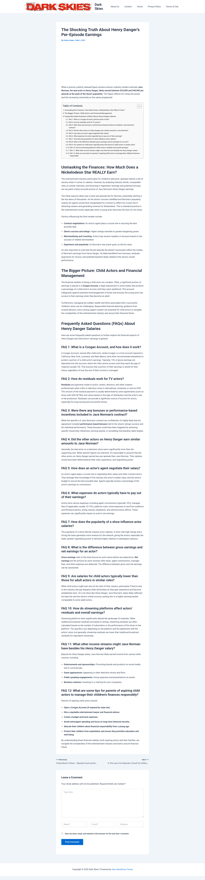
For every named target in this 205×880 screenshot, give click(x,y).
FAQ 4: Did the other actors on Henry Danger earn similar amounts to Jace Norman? (100, 131)
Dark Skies (103, 7)
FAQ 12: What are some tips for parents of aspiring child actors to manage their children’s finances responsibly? (103, 158)
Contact (131, 7)
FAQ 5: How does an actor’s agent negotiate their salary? (90, 134)
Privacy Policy (155, 7)
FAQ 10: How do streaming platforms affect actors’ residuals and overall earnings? (101, 148)
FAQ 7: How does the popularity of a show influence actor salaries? (94, 140)
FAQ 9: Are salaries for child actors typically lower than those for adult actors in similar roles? (104, 145)
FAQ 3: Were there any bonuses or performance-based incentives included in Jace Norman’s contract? (103, 127)
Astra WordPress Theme (122, 873)
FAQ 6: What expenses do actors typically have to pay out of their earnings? (97, 137)
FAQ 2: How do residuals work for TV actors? (86, 123)
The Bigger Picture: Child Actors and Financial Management (90, 114)
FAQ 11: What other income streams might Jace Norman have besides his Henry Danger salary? (103, 152)
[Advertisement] (102, 64)
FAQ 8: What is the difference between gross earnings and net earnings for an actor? (101, 143)
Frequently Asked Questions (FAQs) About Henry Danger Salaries (92, 117)
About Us (119, 7)
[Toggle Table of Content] (138, 107)
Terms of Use (172, 7)
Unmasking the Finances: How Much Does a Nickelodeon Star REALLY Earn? (97, 111)
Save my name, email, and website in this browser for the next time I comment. (97, 838)
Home (142, 7)
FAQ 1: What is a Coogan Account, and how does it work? (90, 120)
